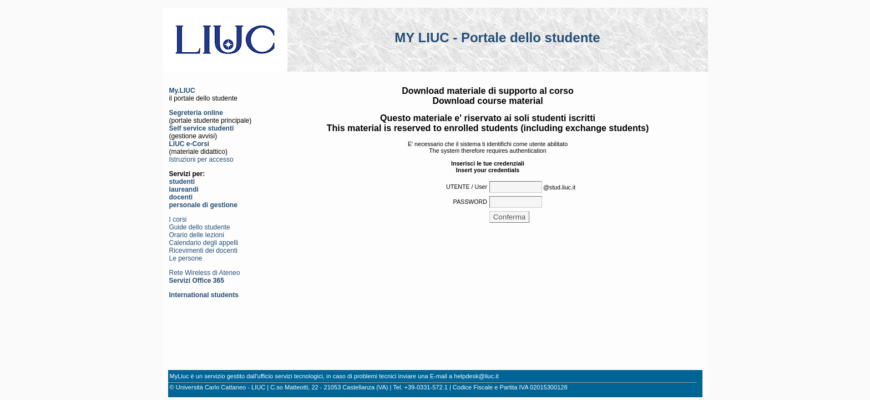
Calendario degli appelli (204, 243)
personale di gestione (203, 205)
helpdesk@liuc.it (476, 376)
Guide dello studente (199, 227)
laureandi (184, 189)
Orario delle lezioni (196, 235)
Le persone (186, 258)
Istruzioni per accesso (201, 159)
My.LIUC (182, 90)
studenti (182, 182)
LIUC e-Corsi (189, 144)
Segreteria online (196, 113)
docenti (181, 197)
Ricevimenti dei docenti (203, 250)
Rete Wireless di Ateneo (204, 273)
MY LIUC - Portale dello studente (497, 37)
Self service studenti (201, 128)
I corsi (178, 219)
